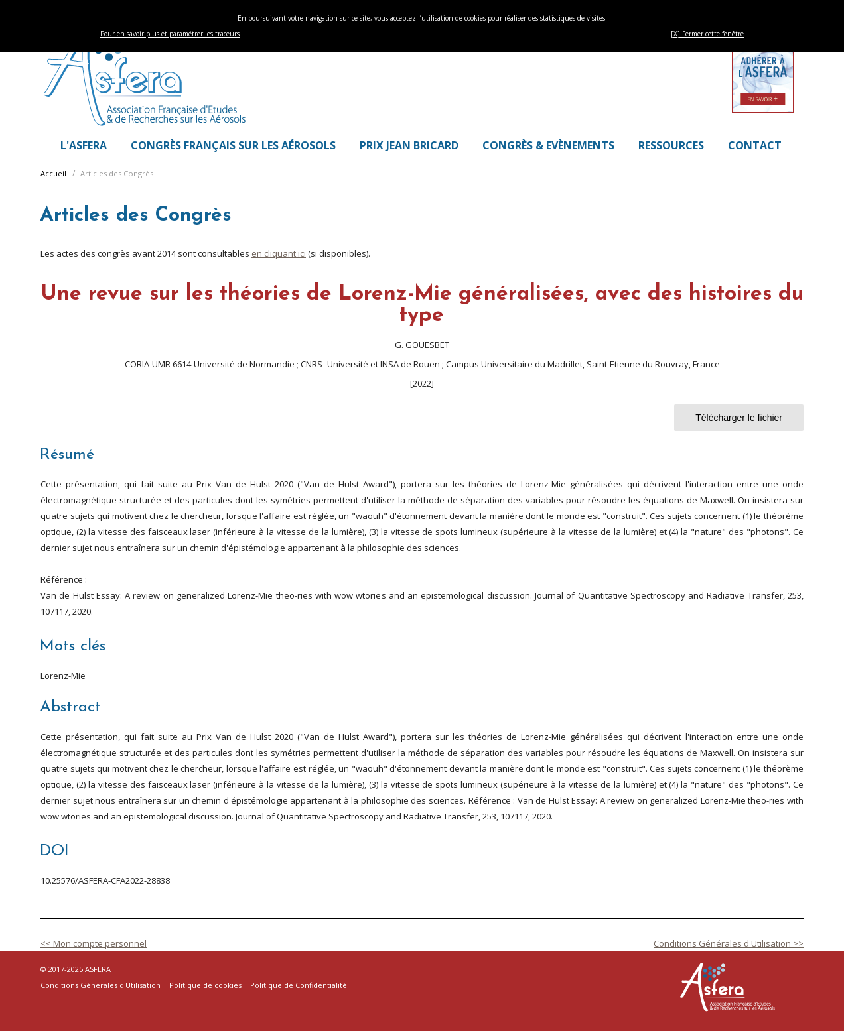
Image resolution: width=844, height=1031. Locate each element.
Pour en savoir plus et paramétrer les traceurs (170, 33)
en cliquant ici (278, 253)
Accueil (53, 173)
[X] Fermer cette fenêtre (707, 33)
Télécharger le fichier (738, 417)
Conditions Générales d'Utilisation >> (729, 943)
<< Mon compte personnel (93, 943)
